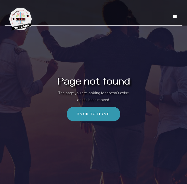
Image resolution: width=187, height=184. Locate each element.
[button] (175, 14)
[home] (19, 16)
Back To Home (93, 114)
